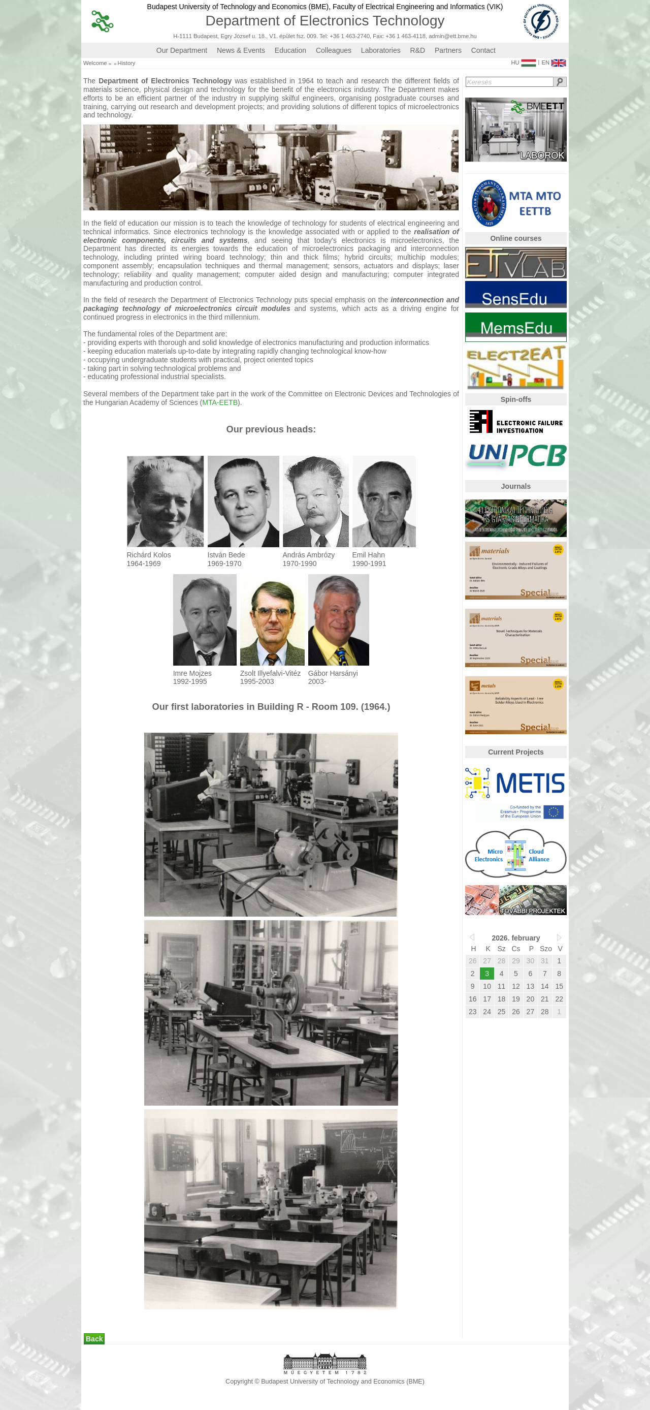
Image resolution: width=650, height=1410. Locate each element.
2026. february (516, 938)
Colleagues (333, 50)
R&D (418, 50)
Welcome (95, 63)
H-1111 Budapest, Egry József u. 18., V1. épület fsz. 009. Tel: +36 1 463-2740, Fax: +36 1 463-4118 (299, 36)
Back (94, 1339)
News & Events (241, 50)
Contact (483, 50)
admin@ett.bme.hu (453, 36)
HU (523, 60)
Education (290, 50)
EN (553, 60)
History (127, 63)
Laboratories (381, 50)
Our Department (181, 50)
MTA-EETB (220, 402)
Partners (448, 50)
